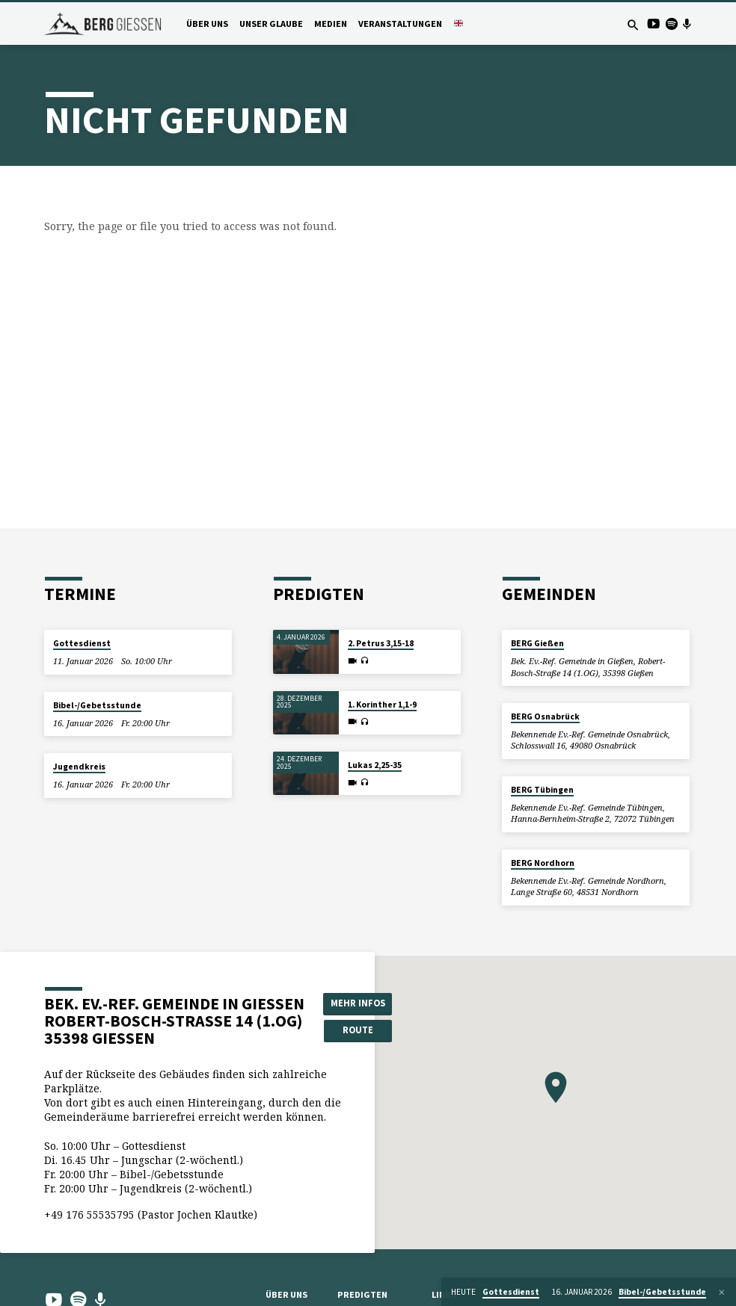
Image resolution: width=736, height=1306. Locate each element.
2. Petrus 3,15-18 (381, 643)
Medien (330, 23)
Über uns (207, 23)
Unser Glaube (271, 23)
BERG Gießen (537, 643)
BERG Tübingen (542, 789)
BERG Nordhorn (542, 863)
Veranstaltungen (400, 23)
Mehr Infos (358, 1003)
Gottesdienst (82, 643)
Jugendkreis (79, 766)
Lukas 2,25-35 (375, 765)
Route (358, 1030)
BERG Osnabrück (545, 716)
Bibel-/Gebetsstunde (97, 705)
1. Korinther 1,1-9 (382, 704)
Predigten (362, 1294)
